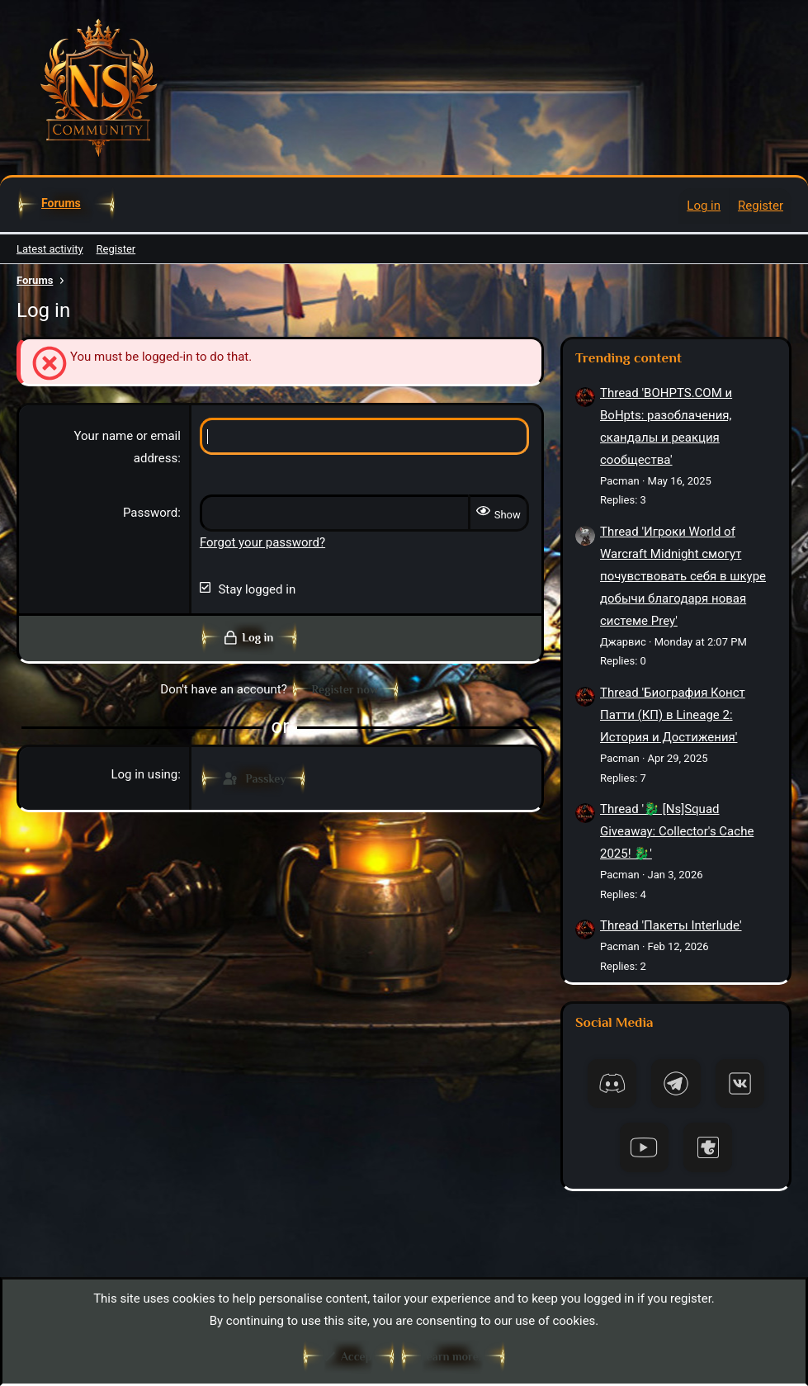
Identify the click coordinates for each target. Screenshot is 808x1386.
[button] (94, 203)
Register (116, 249)
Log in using (144, 774)
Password (150, 512)
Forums (61, 203)
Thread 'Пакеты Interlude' (671, 925)
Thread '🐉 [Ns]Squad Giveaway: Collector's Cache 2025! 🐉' (677, 831)
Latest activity (50, 249)
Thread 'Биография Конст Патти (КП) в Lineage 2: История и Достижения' (672, 715)
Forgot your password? (262, 542)
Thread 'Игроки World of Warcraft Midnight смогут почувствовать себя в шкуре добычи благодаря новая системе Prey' (683, 576)
